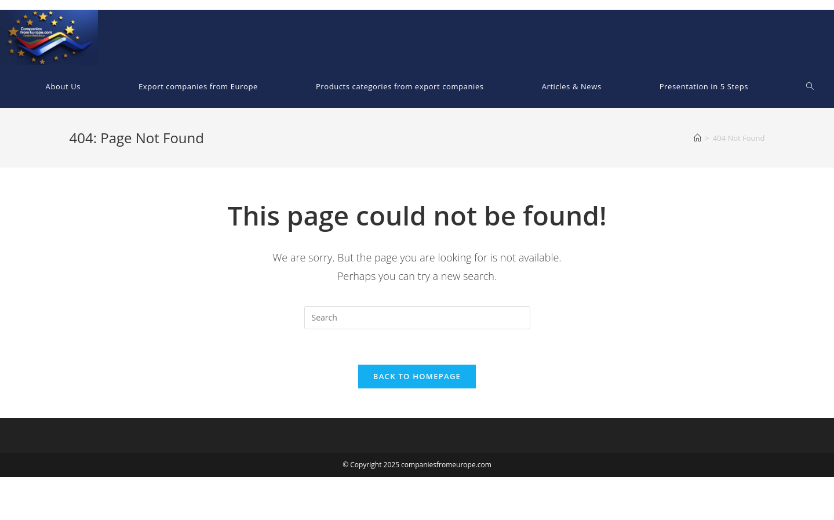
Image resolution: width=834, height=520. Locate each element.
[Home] (697, 138)
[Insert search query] (417, 317)
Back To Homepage (417, 376)
